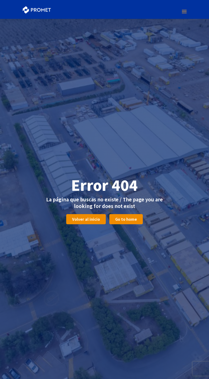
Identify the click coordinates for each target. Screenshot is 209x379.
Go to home (126, 219)
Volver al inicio (86, 219)
